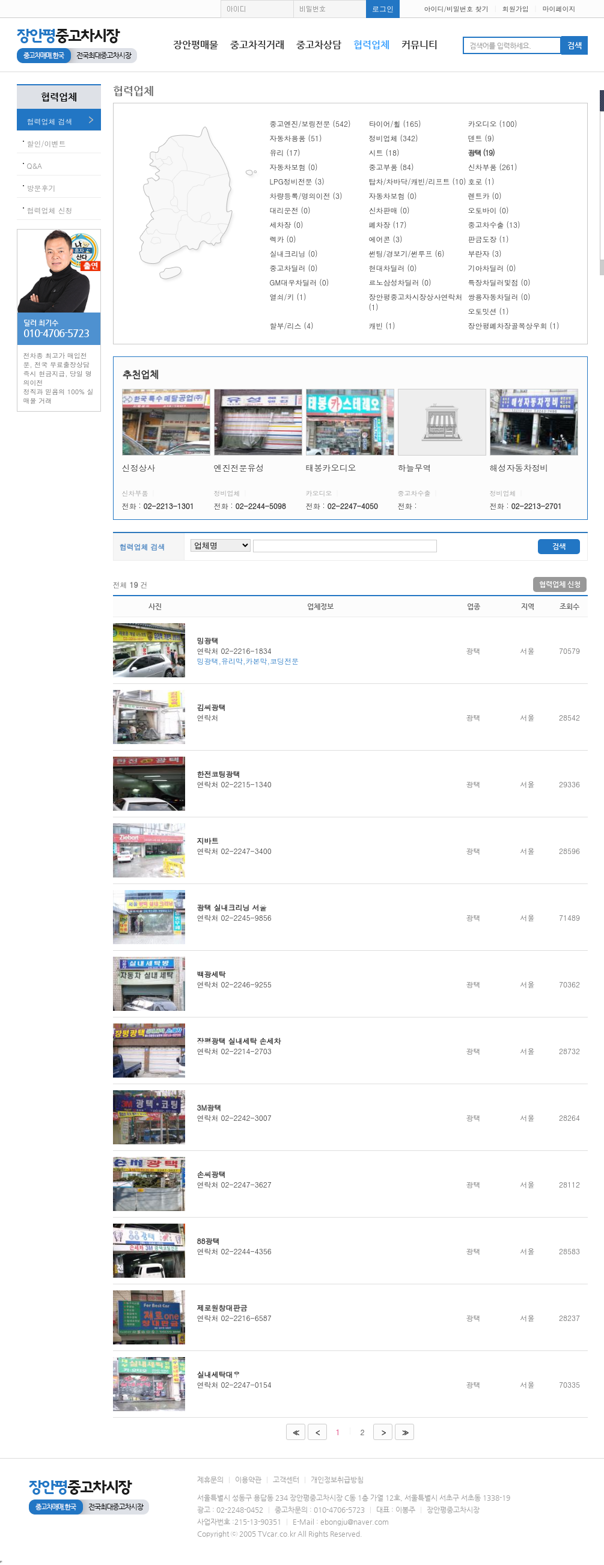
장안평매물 (195, 44)
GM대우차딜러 (299, 282)
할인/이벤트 (46, 143)
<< (295, 1432)
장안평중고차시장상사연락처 (416, 301)
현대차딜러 (393, 268)
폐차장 (388, 224)
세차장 (287, 224)
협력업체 (371, 44)
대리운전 (290, 210)
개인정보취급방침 (337, 1479)
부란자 (485, 253)
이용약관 (248, 1479)
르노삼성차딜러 (400, 282)
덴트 (481, 138)
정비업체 (393, 138)
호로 (481, 181)
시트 (384, 152)
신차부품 (492, 167)
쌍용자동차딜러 (499, 296)
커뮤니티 (419, 44)
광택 (481, 152)
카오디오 (492, 123)
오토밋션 (488, 311)
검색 (559, 546)
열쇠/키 (288, 296)
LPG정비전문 (297, 181)
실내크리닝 (294, 253)
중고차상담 (318, 44)
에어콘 (386, 239)
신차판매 (389, 210)
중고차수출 (494, 224)
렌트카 (485, 196)
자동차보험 (294, 167)
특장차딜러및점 (499, 282)
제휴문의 (210, 1479)
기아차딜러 (492, 268)
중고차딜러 (294, 268)
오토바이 (488, 210)
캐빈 (382, 325)
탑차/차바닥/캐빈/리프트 (417, 181)
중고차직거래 (257, 44)
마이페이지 (559, 8)
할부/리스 (292, 325)
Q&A (35, 165)
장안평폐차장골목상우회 (514, 325)
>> (404, 1432)
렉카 (283, 239)
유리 (285, 152)
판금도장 (488, 239)
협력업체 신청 (50, 210)
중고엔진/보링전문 (310, 123)
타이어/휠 (395, 123)
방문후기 (41, 188)
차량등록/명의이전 (306, 196)
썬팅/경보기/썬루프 (407, 253)
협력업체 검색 (50, 121)
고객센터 (286, 1479)
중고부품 (391, 167)
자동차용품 (296, 138)
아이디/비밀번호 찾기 (456, 8)
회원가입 (515, 8)
